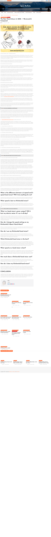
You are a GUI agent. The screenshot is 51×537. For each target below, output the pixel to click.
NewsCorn (14, 371)
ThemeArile (17, 371)
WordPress (10, 371)
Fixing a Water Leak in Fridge (19, 12)
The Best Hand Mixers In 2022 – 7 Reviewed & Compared (10, 15)
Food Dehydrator (29, 12)
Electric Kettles (10, 12)
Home (2, 12)
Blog (5, 12)
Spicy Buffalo (25, 6)
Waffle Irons (38, 12)
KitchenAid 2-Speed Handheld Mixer (9, 132)
